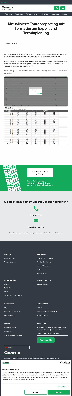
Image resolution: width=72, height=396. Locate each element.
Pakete (6, 284)
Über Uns (40, 307)
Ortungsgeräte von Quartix (13, 295)
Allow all (59, 392)
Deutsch (16, 347)
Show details (62, 386)
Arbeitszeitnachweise (44, 262)
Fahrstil (39, 269)
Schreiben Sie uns (36, 224)
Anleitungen (19, 14)
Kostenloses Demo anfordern (40, 172)
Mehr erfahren (41, 273)
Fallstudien (44, 14)
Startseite (7, 358)
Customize (35, 392)
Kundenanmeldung (10, 327)
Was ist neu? (8, 331)
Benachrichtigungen (43, 266)
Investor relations (42, 284)
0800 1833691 (36, 212)
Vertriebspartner (42, 315)
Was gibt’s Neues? (32, 14)
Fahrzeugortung (9, 258)
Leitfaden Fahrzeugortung (12, 311)
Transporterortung (10, 262)
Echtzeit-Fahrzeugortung (45, 258)
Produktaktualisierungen (59, 14)
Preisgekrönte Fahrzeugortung (47, 311)
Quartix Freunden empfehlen (13, 335)
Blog (5, 307)
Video (6, 291)
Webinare (8, 14)
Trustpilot (4, 2)
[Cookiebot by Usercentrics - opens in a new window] (61, 363)
